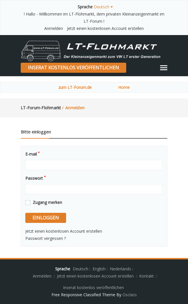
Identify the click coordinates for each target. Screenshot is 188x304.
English (99, 269)
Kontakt (147, 276)
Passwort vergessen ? (45, 238)
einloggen (45, 218)
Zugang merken (47, 202)
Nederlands (120, 269)
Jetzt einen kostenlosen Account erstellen (105, 28)
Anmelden (53, 28)
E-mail (32, 153)
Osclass (129, 294)
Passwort (35, 178)
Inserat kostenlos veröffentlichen (73, 67)
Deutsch (80, 269)
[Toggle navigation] (163, 67)
